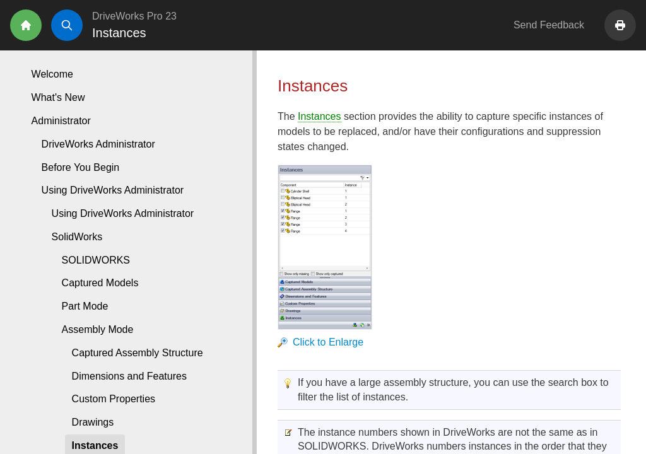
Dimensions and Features (129, 376)
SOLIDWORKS (96, 260)
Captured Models (100, 282)
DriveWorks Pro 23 (134, 16)
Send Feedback (549, 25)
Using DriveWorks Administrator (123, 213)
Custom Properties (114, 398)
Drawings (93, 422)
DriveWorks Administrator (98, 144)
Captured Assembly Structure (137, 352)
